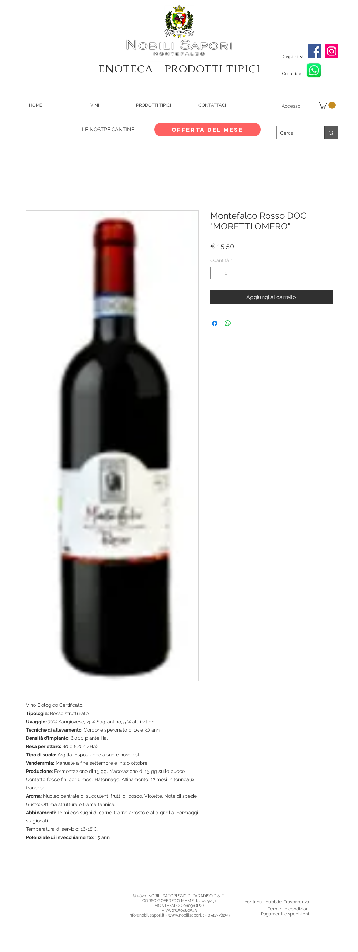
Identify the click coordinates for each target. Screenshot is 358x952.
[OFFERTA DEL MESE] (207, 129)
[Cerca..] (295, 132)
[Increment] (236, 273)
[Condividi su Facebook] (215, 323)
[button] (327, 105)
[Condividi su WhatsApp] (228, 323)
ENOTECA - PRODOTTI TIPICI (179, 68)
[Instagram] (331, 51)
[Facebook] (314, 51)
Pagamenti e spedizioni (285, 914)
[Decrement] (215, 273)
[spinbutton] (226, 273)
